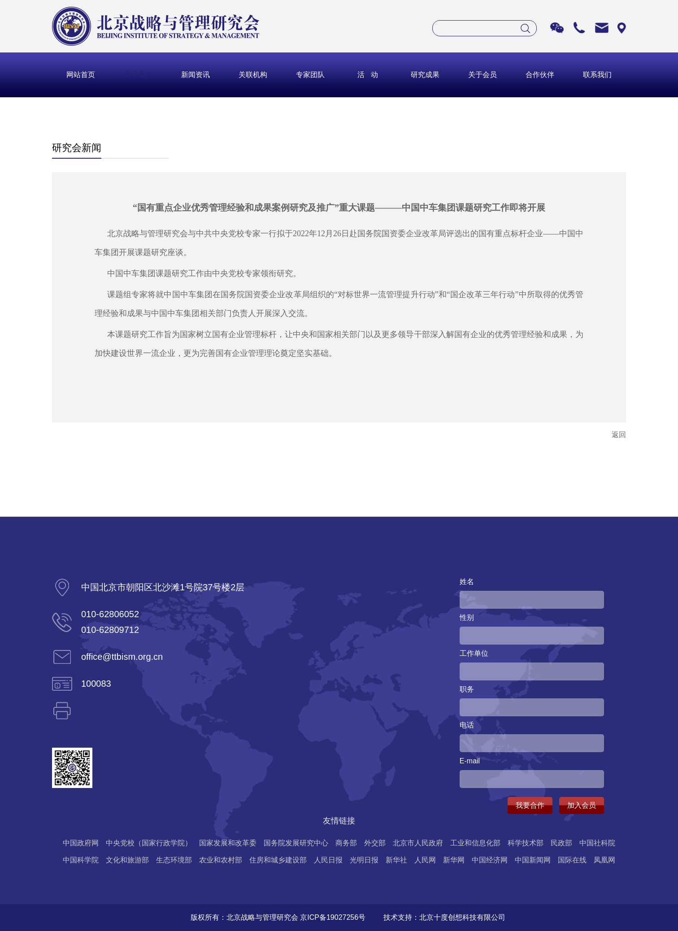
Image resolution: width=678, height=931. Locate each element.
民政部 (561, 843)
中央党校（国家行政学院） (149, 843)
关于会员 (482, 74)
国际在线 (572, 860)
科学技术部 (525, 843)
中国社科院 (597, 843)
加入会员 (581, 805)
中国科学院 (81, 860)
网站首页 (80, 74)
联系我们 (597, 74)
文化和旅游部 (127, 860)
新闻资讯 (195, 74)
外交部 (375, 843)
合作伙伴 (540, 74)
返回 (619, 434)
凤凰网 (604, 860)
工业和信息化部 (475, 843)
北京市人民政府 (418, 843)
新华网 (454, 860)
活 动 (367, 74)
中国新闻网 (533, 860)
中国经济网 (490, 860)
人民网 (425, 860)
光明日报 (364, 860)
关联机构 (253, 74)
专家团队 (310, 74)
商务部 (346, 843)
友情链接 (339, 820)
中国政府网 (81, 843)
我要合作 (530, 805)
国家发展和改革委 (227, 843)
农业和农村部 (220, 860)
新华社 (396, 860)
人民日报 (328, 860)
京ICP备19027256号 (332, 917)
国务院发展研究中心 (296, 843)
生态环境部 (174, 860)
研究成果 (425, 74)
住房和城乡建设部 (278, 860)
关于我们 (138, 74)
